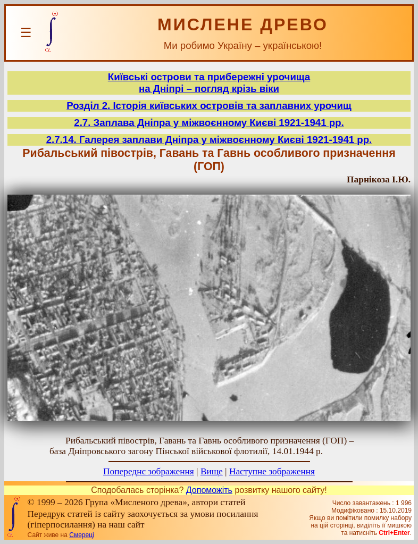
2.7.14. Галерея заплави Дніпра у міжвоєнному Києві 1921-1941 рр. (209, 139)
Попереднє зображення (148, 471)
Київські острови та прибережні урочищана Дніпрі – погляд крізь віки (209, 82)
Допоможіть (209, 490)
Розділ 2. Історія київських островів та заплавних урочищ (209, 105)
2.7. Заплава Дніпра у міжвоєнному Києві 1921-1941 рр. (209, 122)
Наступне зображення (272, 471)
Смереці (81, 535)
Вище (211, 471)
